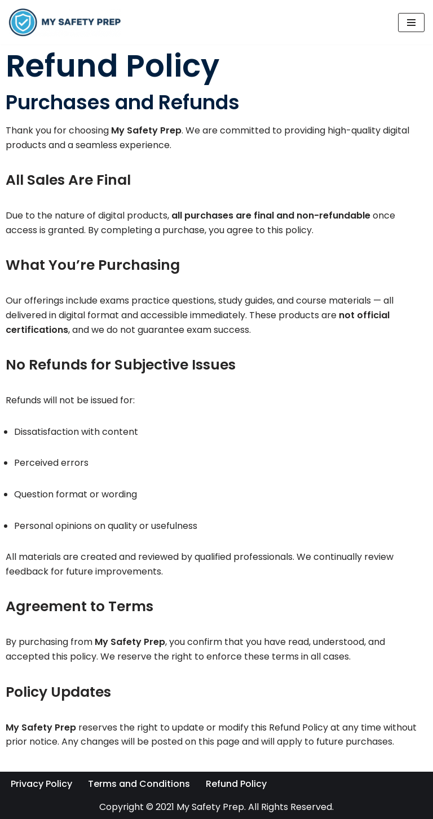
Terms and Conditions (139, 783)
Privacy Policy (41, 783)
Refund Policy (236, 783)
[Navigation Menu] (411, 22)
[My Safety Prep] (64, 22)
